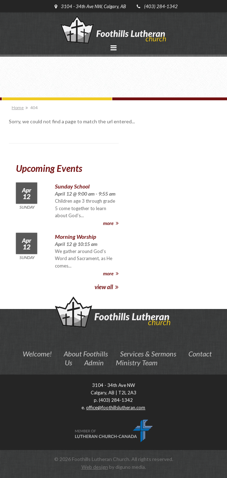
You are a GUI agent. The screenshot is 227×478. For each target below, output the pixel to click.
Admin (94, 362)
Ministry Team (137, 362)
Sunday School (72, 186)
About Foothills (86, 353)
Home (18, 107)
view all (107, 287)
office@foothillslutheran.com (115, 407)
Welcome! (37, 353)
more (111, 223)
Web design (94, 467)
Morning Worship (75, 236)
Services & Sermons (148, 353)
